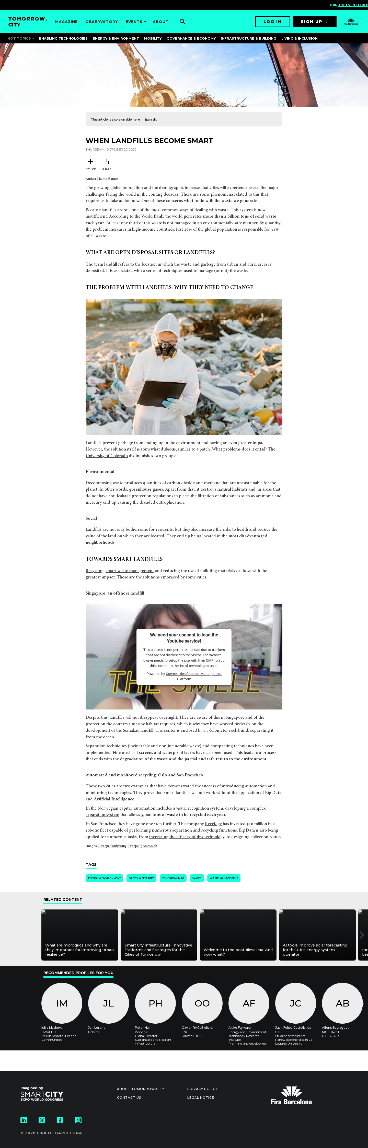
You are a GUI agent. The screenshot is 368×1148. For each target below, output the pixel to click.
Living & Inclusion (299, 38)
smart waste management (130, 571)
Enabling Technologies (63, 38)
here (136, 119)
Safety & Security (141, 878)
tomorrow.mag (173, 878)
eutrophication (170, 503)
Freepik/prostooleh (142, 846)
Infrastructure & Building (248, 38)
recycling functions (219, 831)
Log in (272, 21)
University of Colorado (107, 456)
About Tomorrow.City (140, 1089)
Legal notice (200, 1097)
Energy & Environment (116, 38)
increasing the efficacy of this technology (186, 837)
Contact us (129, 1097)
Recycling (94, 571)
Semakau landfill (138, 731)
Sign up (312, 21)
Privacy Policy (202, 1089)
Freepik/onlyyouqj (112, 846)
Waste (196, 878)
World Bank (152, 217)
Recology (213, 824)
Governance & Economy (191, 38)
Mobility (153, 38)
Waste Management (224, 878)
